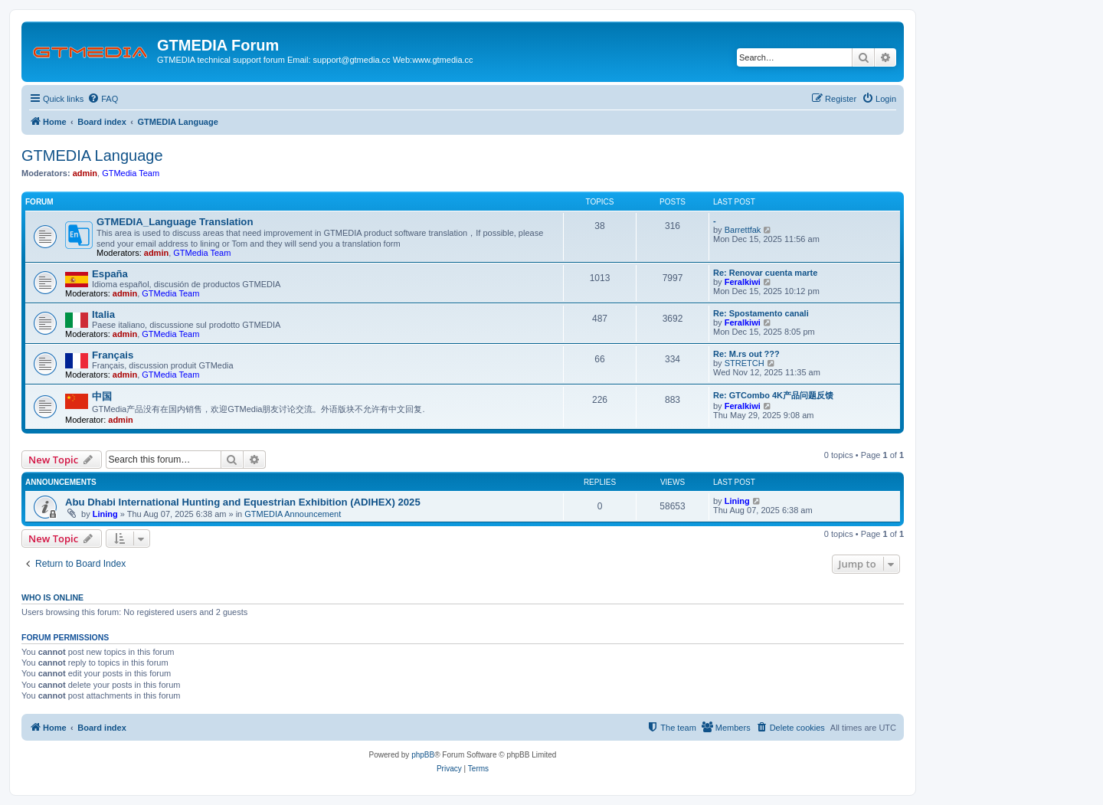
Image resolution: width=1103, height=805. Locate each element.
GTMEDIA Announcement (292, 514)
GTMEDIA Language (92, 155)
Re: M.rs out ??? (746, 353)
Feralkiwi (743, 281)
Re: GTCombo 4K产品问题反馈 (773, 395)
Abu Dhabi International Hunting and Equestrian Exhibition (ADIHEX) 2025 (243, 502)
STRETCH (744, 363)
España (110, 274)
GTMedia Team (130, 173)
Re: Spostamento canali (761, 313)
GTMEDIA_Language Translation (175, 221)
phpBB (422, 755)
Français (112, 355)
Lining (105, 514)
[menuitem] (102, 99)
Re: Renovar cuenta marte (765, 272)
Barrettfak (743, 229)
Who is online (52, 597)
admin (85, 173)
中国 (102, 396)
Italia (103, 314)
